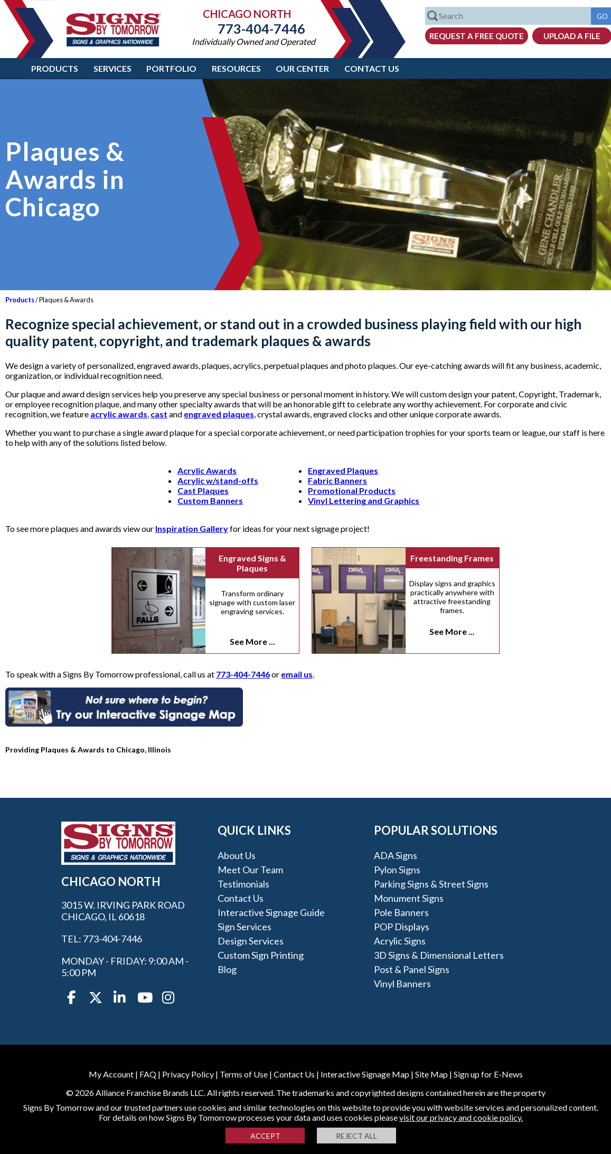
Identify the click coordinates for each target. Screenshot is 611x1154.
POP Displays (401, 926)
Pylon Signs (397, 869)
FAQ (147, 1074)
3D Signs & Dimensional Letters (439, 955)
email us (297, 674)
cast (159, 414)
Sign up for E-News (488, 1074)
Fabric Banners (337, 480)
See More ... (252, 641)
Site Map (431, 1074)
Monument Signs (409, 898)
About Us (237, 855)
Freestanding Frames (452, 558)
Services (112, 68)
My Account (111, 1074)
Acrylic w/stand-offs (217, 480)
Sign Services (244, 926)
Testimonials (243, 884)
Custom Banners (210, 500)
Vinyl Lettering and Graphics (363, 500)
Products (54, 68)
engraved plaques (219, 414)
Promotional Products (352, 490)
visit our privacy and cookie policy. (461, 1117)
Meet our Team (250, 869)
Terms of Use (244, 1074)
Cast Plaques (203, 490)
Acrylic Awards (207, 470)
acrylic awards (118, 414)
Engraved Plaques (343, 470)
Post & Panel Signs (411, 969)
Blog (227, 969)
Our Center (302, 68)
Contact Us (371, 68)
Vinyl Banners (402, 983)
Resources (236, 68)
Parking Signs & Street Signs (431, 884)
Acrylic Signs (400, 941)
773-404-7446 (253, 28)
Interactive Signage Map (365, 1074)
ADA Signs (395, 855)
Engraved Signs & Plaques (252, 563)
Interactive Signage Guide (271, 912)
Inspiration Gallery (191, 528)
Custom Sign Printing (261, 955)
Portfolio (171, 68)
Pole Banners (401, 912)
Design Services (251, 941)
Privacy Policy (188, 1074)
